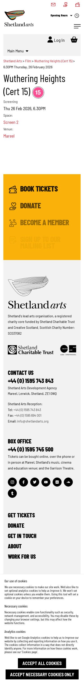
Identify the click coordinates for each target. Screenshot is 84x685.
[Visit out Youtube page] (45, 482)
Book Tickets (33, 189)
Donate (25, 206)
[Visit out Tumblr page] (12, 493)
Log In (56, 39)
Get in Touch (22, 535)
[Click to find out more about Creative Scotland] (68, 350)
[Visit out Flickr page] (57, 482)
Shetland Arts (13, 61)
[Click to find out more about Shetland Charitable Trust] (31, 350)
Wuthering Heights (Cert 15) (53, 61)
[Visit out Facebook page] (23, 482)
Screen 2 (10, 122)
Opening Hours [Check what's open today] (65, 15)
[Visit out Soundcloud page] (68, 482)
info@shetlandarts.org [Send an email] (33, 421)
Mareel (9, 135)
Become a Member (39, 223)
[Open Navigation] (77, 26)
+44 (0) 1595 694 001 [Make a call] (27, 415)
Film (28, 61)
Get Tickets (21, 515)
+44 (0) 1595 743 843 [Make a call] (27, 409)
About (15, 546)
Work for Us (22, 556)
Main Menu (17, 50)
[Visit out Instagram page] (12, 482)
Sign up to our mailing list (34, 242)
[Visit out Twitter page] (34, 482)
